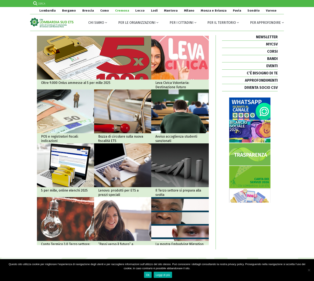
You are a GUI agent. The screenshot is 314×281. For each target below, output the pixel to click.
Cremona (122, 10)
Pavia (237, 10)
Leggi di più (163, 274)
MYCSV (272, 44)
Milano (189, 10)
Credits (216, 252)
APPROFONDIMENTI (261, 80)
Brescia (88, 10)
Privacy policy (220, 243)
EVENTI (272, 66)
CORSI (272, 51)
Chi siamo (96, 23)
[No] (309, 270)
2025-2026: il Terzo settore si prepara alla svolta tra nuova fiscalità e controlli (165, 157)
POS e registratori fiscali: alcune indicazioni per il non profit (65, 110)
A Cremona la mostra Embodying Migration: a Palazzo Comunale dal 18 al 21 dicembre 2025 (165, 204)
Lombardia (47, 10)
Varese (271, 10)
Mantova (171, 10)
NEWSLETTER (267, 37)
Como (104, 10)
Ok (148, 274)
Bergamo (69, 10)
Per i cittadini (181, 23)
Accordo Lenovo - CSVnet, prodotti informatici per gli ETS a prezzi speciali (115, 157)
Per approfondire (265, 23)
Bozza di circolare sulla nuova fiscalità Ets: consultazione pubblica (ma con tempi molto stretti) (115, 110)
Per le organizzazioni (136, 23)
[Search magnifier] (280, 3)
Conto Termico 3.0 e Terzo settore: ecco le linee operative (65, 204)
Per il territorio (221, 23)
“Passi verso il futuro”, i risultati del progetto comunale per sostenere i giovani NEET (115, 204)
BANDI (272, 58)
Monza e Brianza (214, 10)
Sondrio (253, 10)
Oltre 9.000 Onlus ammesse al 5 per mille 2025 (95, 63)
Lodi (154, 10)
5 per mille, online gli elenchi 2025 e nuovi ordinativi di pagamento (65, 157)
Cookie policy (220, 248)
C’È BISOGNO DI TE (262, 73)
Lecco (140, 10)
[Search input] (157, 3)
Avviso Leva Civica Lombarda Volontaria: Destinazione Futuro (165, 63)
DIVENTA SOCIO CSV (261, 87)
